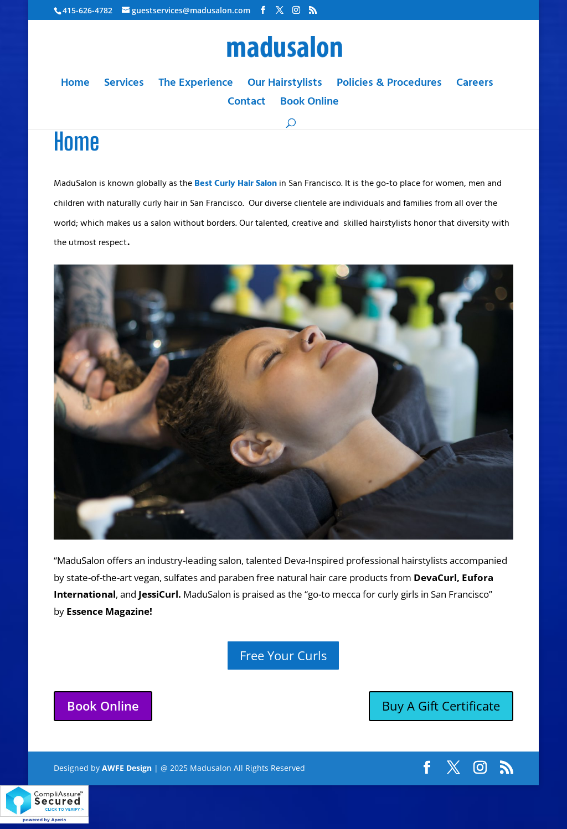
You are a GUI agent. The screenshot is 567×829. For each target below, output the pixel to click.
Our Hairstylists (285, 85)
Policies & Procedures (389, 85)
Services (124, 85)
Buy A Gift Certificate (441, 705)
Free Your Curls (283, 655)
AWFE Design (127, 768)
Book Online (309, 104)
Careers (474, 85)
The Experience (195, 85)
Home (75, 85)
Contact (247, 104)
